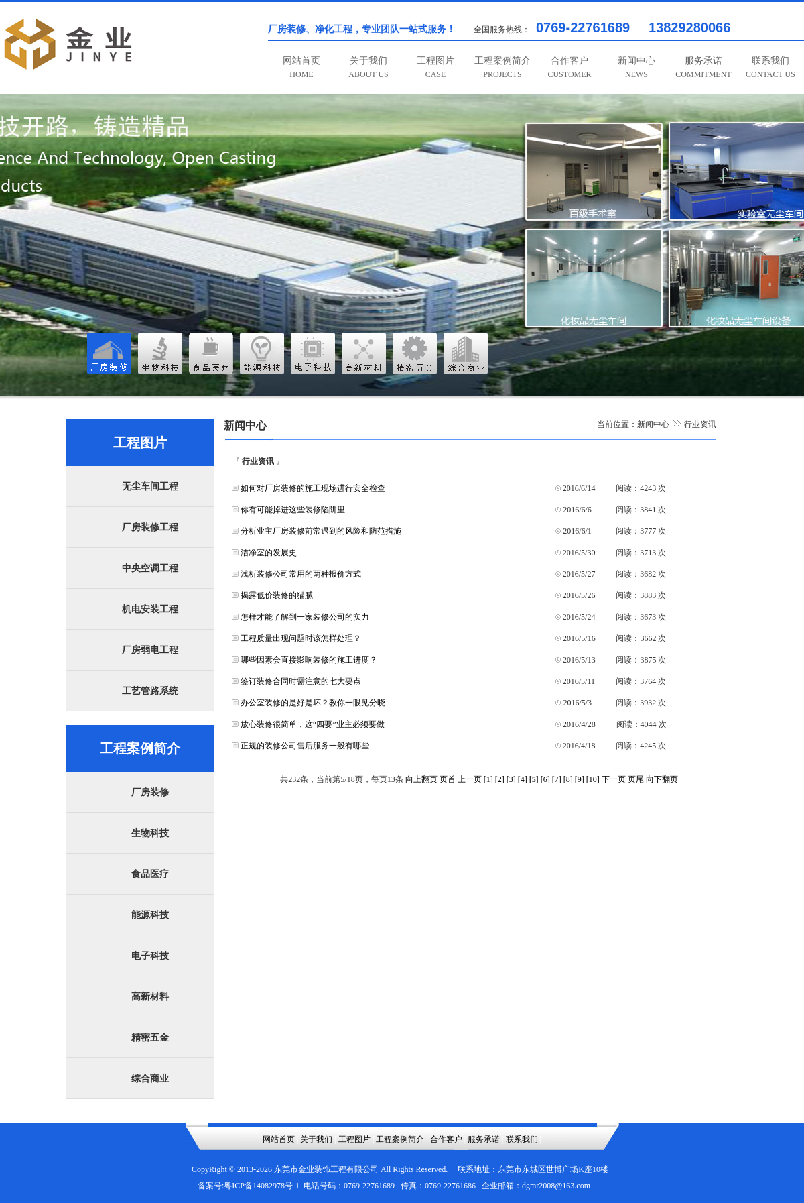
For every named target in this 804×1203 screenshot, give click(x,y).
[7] (556, 779)
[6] (545, 779)
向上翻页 (421, 779)
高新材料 (150, 997)
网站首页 (301, 67)
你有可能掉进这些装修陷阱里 (293, 509)
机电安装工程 (150, 609)
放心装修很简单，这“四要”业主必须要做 (313, 724)
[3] (511, 779)
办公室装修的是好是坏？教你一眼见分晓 (313, 702)
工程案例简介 (502, 67)
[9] (579, 779)
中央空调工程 (150, 568)
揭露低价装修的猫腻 (277, 595)
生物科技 (150, 833)
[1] (488, 779)
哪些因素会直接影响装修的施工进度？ (309, 660)
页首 (448, 779)
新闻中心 (636, 67)
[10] (593, 779)
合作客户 (569, 67)
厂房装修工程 (150, 527)
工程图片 (435, 67)
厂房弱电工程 (150, 650)
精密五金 (150, 1038)
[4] (522, 779)
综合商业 (150, 1079)
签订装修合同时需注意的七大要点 (301, 681)
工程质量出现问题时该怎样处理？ (301, 638)
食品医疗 (150, 874)
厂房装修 (150, 792)
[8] (568, 779)
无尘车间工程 (150, 486)
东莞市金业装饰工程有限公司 (326, 1169)
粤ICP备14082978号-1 (261, 1185)
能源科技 (150, 915)
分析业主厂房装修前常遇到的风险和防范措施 (321, 531)
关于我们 (368, 67)
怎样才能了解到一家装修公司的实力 (305, 617)
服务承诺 (703, 67)
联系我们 (770, 67)
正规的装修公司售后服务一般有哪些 (305, 745)
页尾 (636, 779)
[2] (500, 779)
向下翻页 (662, 779)
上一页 (470, 779)
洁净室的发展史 (269, 552)
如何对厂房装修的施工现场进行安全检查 (313, 488)
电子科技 (150, 956)
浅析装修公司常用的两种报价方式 (301, 574)
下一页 (614, 779)
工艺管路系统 (150, 691)
